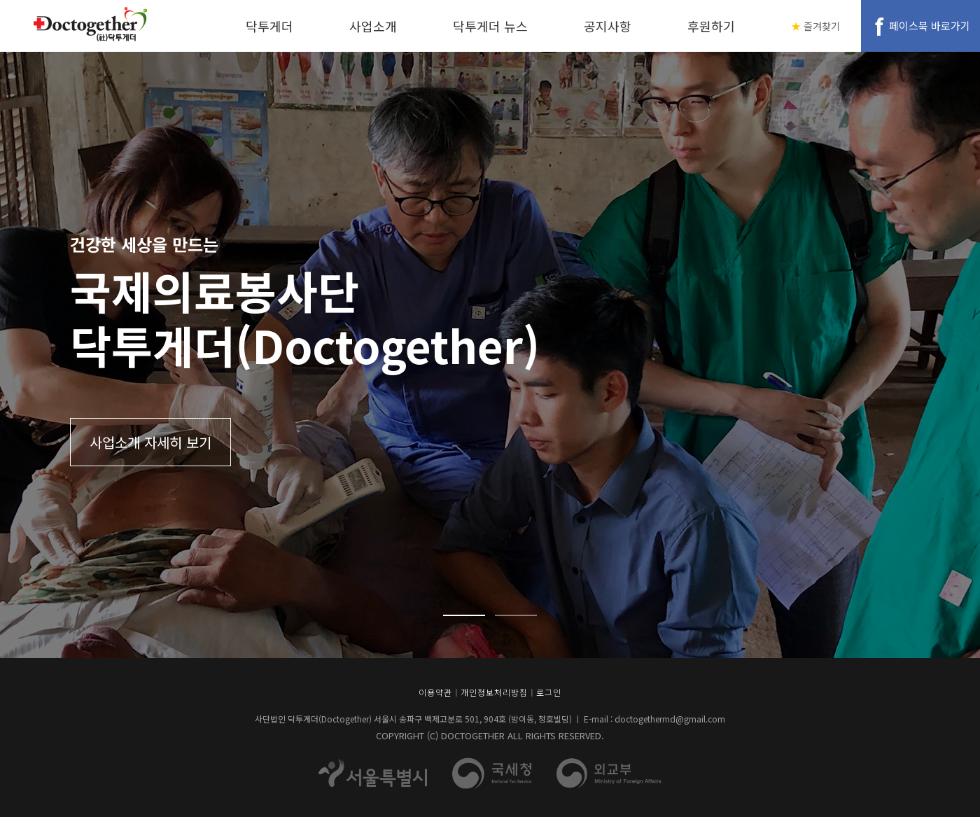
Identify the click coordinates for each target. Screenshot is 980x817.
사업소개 (373, 26)
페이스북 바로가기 (929, 25)
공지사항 (607, 26)
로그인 (548, 692)
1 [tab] (464, 615)
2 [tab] (516, 615)
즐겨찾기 (822, 26)
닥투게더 (269, 26)
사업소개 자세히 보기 (150, 442)
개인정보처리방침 (494, 692)
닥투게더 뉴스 (490, 26)
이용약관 (435, 692)
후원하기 (711, 26)
